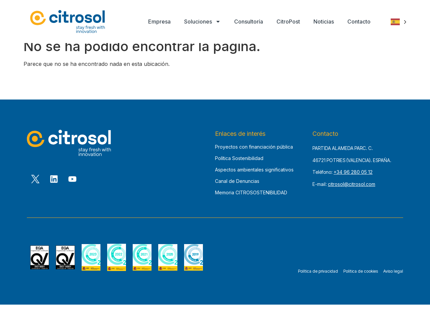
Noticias (323, 21)
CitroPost (288, 21)
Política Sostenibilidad (239, 166)
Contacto (359, 21)
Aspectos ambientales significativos (254, 177)
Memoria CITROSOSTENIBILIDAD (251, 200)
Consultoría (248, 21)
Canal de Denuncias (237, 189)
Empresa (159, 21)
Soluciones (202, 21)
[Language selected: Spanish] (398, 21)
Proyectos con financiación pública (254, 154)
